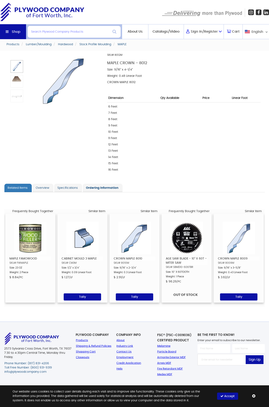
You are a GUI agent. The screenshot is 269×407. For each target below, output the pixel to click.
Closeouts (82, 357)
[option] (30, 258)
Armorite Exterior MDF (171, 357)
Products (82, 340)
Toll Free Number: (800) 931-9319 (28, 367)
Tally (82, 296)
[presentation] (231, 374)
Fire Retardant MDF (170, 368)
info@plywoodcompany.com (25, 371)
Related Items (18, 187)
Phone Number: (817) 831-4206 (26, 363)
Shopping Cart (86, 351)
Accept (227, 396)
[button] (17, 66)
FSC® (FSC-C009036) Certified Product (174, 338)
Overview (42, 187)
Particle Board (166, 351)
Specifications (67, 187)
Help (119, 368)
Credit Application (128, 363)
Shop (16, 31)
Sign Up (255, 359)
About (120, 340)
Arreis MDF (164, 363)
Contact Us (124, 351)
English (257, 31)
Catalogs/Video (166, 31)
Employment (124, 357)
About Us (135, 31)
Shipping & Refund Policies (93, 346)
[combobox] (256, 31)
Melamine (163, 346)
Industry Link (124, 346)
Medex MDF (164, 374)
